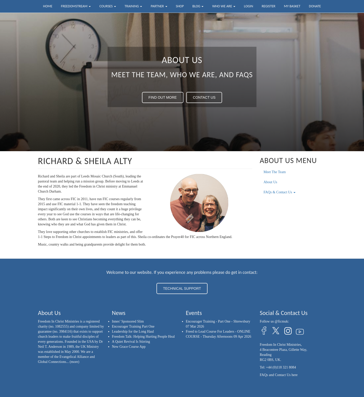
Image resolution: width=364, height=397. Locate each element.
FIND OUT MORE (162, 97)
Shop (180, 6)
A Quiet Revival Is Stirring (131, 341)
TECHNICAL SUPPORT (182, 288)
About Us (270, 182)
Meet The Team (275, 172)
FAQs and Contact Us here (279, 375)
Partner (159, 6)
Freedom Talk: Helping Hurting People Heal (143, 336)
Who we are (223, 6)
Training (133, 6)
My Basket (292, 6)
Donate (315, 6)
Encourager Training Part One (133, 326)
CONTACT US (204, 97)
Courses (107, 6)
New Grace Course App (129, 347)
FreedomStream (76, 6)
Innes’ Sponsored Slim (128, 321)
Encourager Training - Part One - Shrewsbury (218, 321)
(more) (74, 362)
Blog (197, 6)
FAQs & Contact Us (279, 192)
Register (268, 6)
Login (248, 6)
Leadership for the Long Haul (133, 331)
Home (47, 6)
